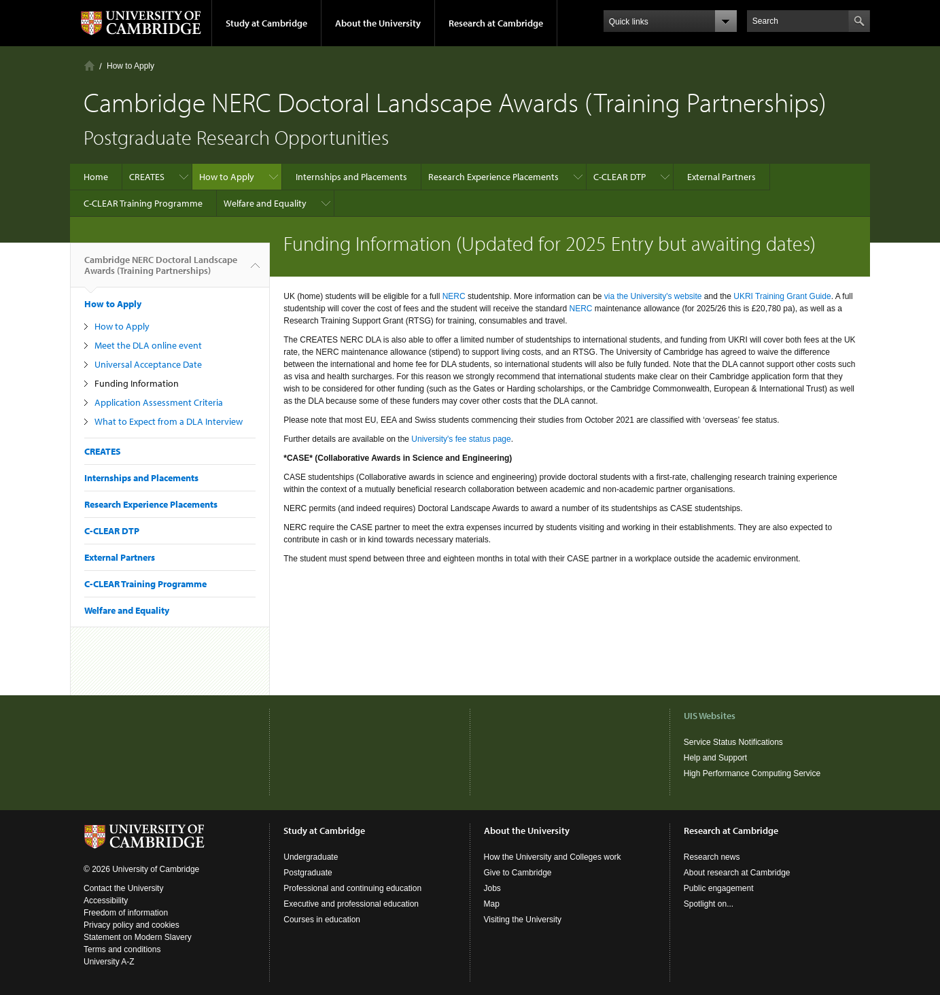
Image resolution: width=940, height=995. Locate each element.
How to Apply (130, 66)
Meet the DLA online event (148, 345)
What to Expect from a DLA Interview (168, 421)
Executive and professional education (351, 904)
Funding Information (136, 383)
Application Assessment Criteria (158, 402)
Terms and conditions (122, 949)
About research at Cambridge (737, 872)
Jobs (492, 888)
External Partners (721, 177)
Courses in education (321, 919)
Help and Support (715, 758)
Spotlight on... (708, 904)
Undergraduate (310, 857)
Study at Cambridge (266, 23)
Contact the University (123, 888)
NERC (455, 296)
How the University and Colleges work (552, 857)
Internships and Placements (351, 177)
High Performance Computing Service (752, 773)
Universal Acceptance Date (148, 364)
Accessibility (106, 900)
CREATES (146, 177)
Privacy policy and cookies (131, 925)
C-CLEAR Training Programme (143, 203)
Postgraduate (307, 872)
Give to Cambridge (518, 872)
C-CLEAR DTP (619, 177)
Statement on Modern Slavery (138, 937)
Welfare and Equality (265, 203)
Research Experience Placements (493, 177)
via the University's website (653, 296)
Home (89, 65)
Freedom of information (126, 913)
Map (492, 904)
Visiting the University (523, 919)
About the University (378, 23)
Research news (712, 857)
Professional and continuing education (352, 888)
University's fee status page (460, 439)
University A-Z (109, 961)
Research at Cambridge (496, 23)
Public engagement (719, 888)
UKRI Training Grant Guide (782, 296)
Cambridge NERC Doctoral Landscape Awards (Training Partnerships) (160, 270)
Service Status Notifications (733, 742)
